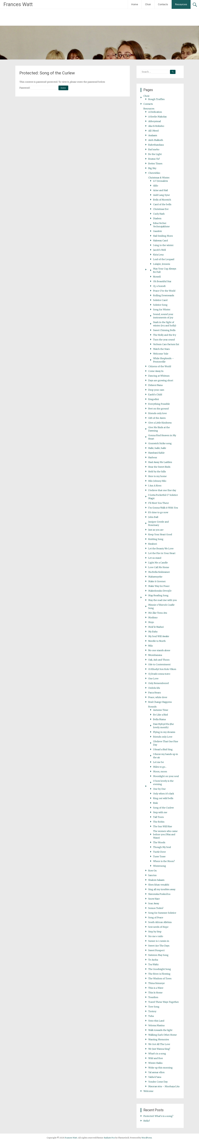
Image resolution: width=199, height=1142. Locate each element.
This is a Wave (155, 987)
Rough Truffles (156, 99)
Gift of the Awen (157, 418)
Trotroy (152, 1011)
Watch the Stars (161, 349)
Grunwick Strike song (160, 443)
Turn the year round (164, 339)
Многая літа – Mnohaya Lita (163, 1086)
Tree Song (153, 1006)
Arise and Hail (160, 190)
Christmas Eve (161, 209)
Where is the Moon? (164, 861)
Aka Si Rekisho (156, 126)
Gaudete (157, 231)
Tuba (151, 1016)
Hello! (146, 1120)
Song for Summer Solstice (162, 912)
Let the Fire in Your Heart (161, 553)
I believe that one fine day (162, 490)
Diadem (157, 218)
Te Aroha (153, 959)
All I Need (153, 130)
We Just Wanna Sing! (159, 1048)
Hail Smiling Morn (163, 235)
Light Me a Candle (158, 562)
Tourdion (153, 997)
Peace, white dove (157, 697)
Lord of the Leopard (163, 259)
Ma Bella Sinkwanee (159, 572)
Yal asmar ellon (156, 1072)
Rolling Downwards (163, 295)
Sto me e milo (155, 936)
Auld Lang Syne (161, 195)
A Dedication (155, 112)
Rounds (152, 706)
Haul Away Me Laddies (160, 462)
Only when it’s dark (163, 793)
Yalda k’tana (154, 1077)
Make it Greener (157, 581)
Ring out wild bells (163, 798)
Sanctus (152, 875)
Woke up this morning (160, 1067)
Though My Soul (162, 847)
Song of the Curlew (163, 807)
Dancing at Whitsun (159, 375)
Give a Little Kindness (160, 422)
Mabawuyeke (155, 576)
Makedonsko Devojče (159, 590)
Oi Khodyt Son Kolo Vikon (162, 669)
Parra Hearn (154, 692)
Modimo (153, 617)
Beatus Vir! (154, 158)
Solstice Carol (160, 300)
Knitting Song (155, 539)
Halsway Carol (160, 240)
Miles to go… (160, 766)
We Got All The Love (159, 1044)
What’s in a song (157, 1053)
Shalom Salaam (156, 880)
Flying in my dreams (164, 732)
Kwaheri (152, 543)
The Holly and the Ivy (164, 335)
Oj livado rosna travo (159, 673)
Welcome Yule (160, 353)
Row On (152, 870)
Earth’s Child (155, 394)
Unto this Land (156, 1020)
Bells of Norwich (162, 199)
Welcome (148, 1091)
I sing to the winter (163, 245)
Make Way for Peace (159, 586)
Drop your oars (156, 389)
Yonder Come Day (158, 1081)
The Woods (159, 842)
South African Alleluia (159, 922)
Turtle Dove (159, 851)
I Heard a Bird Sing (163, 749)
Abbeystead (154, 121)
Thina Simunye (156, 983)
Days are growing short (160, 380)
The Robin (158, 821)
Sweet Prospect (156, 950)
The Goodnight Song (159, 969)
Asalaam (152, 135)
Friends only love (157, 413)
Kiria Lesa (158, 254)
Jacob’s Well (159, 250)
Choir (148, 4)
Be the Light (155, 154)
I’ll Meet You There (158, 503)
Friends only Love (162, 736)
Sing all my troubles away (161, 889)
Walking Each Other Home (162, 1034)
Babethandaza (156, 144)
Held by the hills (157, 471)
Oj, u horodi (159, 286)
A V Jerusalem (160, 181)
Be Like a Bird (160, 714)
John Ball (153, 517)
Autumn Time (160, 710)
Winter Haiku (155, 1063)
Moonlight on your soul (166, 776)
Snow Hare (154, 898)
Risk (155, 803)
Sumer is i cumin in (158, 941)
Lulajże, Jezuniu (161, 264)
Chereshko (154, 173)
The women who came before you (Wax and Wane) (165, 834)
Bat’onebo (153, 149)
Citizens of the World (159, 366)
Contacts (163, 4)
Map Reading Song (158, 595)
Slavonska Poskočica (159, 894)
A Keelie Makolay (157, 116)
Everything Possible (159, 404)
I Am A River (155, 485)
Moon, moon (160, 771)
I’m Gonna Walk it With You (163, 507)
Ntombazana (155, 655)
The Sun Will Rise (162, 826)
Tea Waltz (153, 964)
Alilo (155, 185)
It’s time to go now (158, 512)
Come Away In (155, 371)
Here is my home (157, 476)
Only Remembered (158, 683)
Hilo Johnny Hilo (157, 481)
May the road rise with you (162, 600)
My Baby (153, 631)
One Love (153, 678)
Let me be (158, 762)
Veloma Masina (156, 1025)
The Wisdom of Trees (159, 978)
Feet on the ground (158, 408)
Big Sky (152, 168)
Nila (150, 645)
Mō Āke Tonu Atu (157, 612)
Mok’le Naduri (156, 627)
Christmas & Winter (159, 177)
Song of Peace (155, 917)
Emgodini (153, 399)
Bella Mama (159, 719)
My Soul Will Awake (158, 636)
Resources (181, 4)
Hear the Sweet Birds (159, 466)
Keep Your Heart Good (160, 534)
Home (134, 4)
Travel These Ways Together (163, 1002)
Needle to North (157, 641)
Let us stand (154, 558)
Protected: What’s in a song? (158, 1116)
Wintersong (159, 866)
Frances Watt (18, 4)
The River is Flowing (159, 973)
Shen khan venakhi (158, 884)
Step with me (160, 812)
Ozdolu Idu (154, 687)
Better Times (155, 163)
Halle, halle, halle (157, 448)
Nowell (157, 276)
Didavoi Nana (155, 385)
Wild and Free (155, 1058)
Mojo (151, 622)
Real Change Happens (160, 702)
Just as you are (155, 529)
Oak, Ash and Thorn (159, 659)
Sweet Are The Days (158, 945)
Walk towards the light (160, 1030)
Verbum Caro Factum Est (166, 344)
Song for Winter (161, 309)
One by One (159, 789)
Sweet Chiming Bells (164, 330)
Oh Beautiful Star (162, 281)
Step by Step (154, 931)
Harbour (152, 457)
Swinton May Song (158, 955)
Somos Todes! (155, 908)
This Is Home (155, 992)
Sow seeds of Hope (158, 926)
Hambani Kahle (156, 452)
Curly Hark (159, 213)
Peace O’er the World (164, 290)
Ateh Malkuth (155, 140)
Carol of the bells (162, 204)
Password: (38, 87)
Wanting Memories (158, 1039)
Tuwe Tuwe (159, 856)
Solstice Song (160, 304)
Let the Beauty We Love (161, 548)
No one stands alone (159, 650)
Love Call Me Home (158, 567)
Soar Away (153, 903)
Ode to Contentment (159, 664)
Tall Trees (158, 817)
